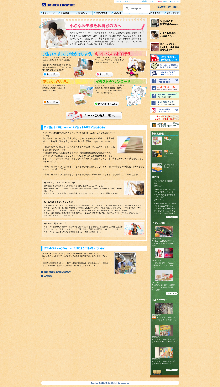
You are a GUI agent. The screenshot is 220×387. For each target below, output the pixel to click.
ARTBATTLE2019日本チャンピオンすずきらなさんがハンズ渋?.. (163, 243)
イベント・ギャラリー (124, 1)
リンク (152, 1)
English (162, 1)
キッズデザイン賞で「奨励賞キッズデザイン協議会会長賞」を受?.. (163, 287)
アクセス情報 (141, 1)
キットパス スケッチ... (169, 153)
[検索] (136, 8)
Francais (174, 1)
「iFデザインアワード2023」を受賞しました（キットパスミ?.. (163, 265)
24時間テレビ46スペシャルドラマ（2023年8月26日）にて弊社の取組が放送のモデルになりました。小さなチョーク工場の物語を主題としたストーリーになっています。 (165, 210)
